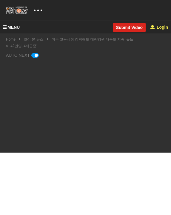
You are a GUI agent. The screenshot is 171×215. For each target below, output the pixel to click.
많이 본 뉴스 (34, 39)
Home (11, 39)
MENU (11, 27)
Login (159, 27)
